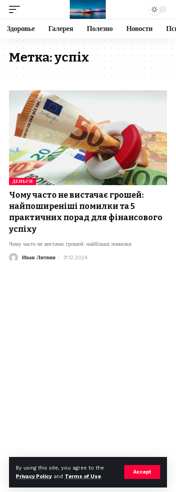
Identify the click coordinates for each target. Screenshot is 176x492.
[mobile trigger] (16, 9)
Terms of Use (83, 476)
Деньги (22, 181)
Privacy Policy (34, 476)
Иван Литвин (38, 257)
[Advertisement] (88, 355)
